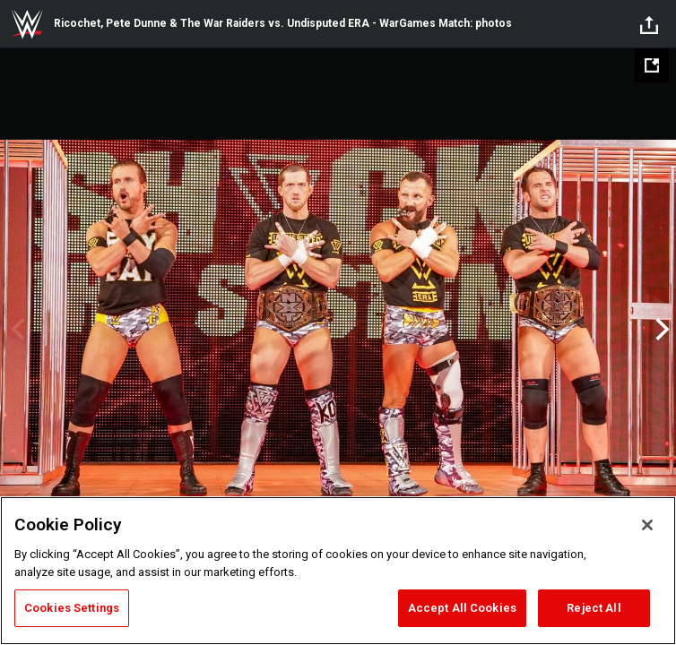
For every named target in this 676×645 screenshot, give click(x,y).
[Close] (647, 525)
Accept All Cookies (462, 608)
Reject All (593, 608)
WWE (27, 24)
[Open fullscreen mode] (652, 65)
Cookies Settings (71, 608)
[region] (338, 570)
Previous (15, 330)
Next (660, 330)
